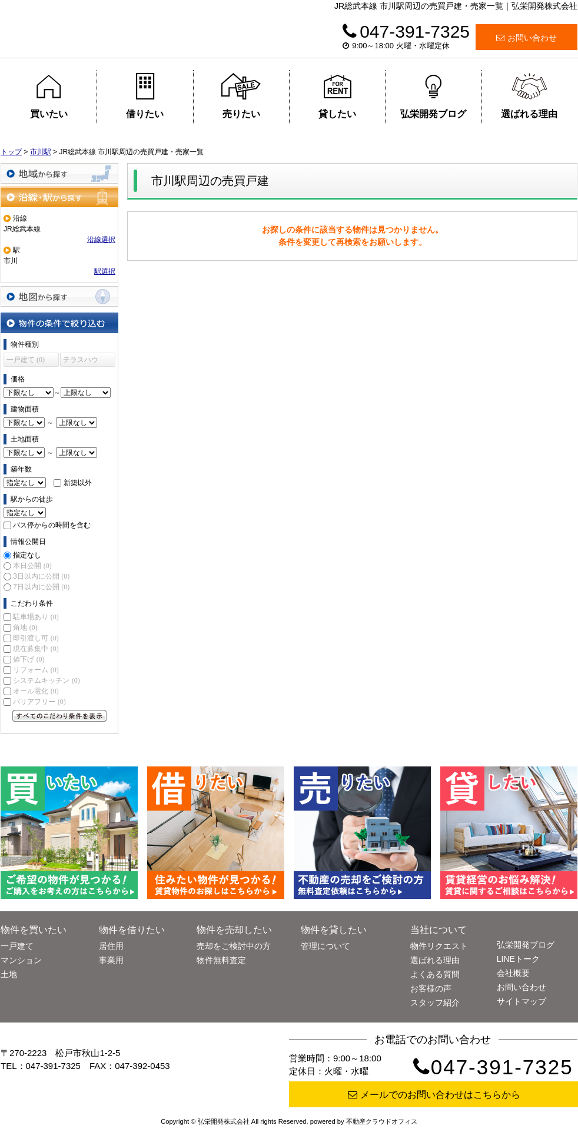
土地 (9, 974)
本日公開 (32, 566)
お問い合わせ (526, 37)
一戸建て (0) (25, 360)
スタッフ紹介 (435, 1002)
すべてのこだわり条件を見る (59, 716)
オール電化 (35, 691)
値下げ (28, 659)
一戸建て (17, 946)
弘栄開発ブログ (433, 96)
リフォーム (35, 670)
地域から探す (59, 173)
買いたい (48, 96)
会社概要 (513, 973)
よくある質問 (435, 974)
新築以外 (78, 483)
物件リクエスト (439, 946)
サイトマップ (521, 1001)
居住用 (111, 946)
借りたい (145, 96)
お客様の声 (430, 988)
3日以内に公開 (41, 576)
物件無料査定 (221, 960)
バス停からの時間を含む (52, 525)
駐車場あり (35, 617)
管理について (325, 946)
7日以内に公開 (41, 587)
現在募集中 (35, 649)
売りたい (241, 96)
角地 (25, 627)
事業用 (111, 960)
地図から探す (59, 296)
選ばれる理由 (529, 96)
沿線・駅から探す (59, 197)
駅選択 (104, 271)
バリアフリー (39, 702)
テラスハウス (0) (80, 361)
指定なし (27, 555)
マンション (21, 960)
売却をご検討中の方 (234, 946)
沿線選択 (101, 239)
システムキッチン (46, 680)
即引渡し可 (35, 638)
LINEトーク (518, 959)
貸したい (337, 96)
